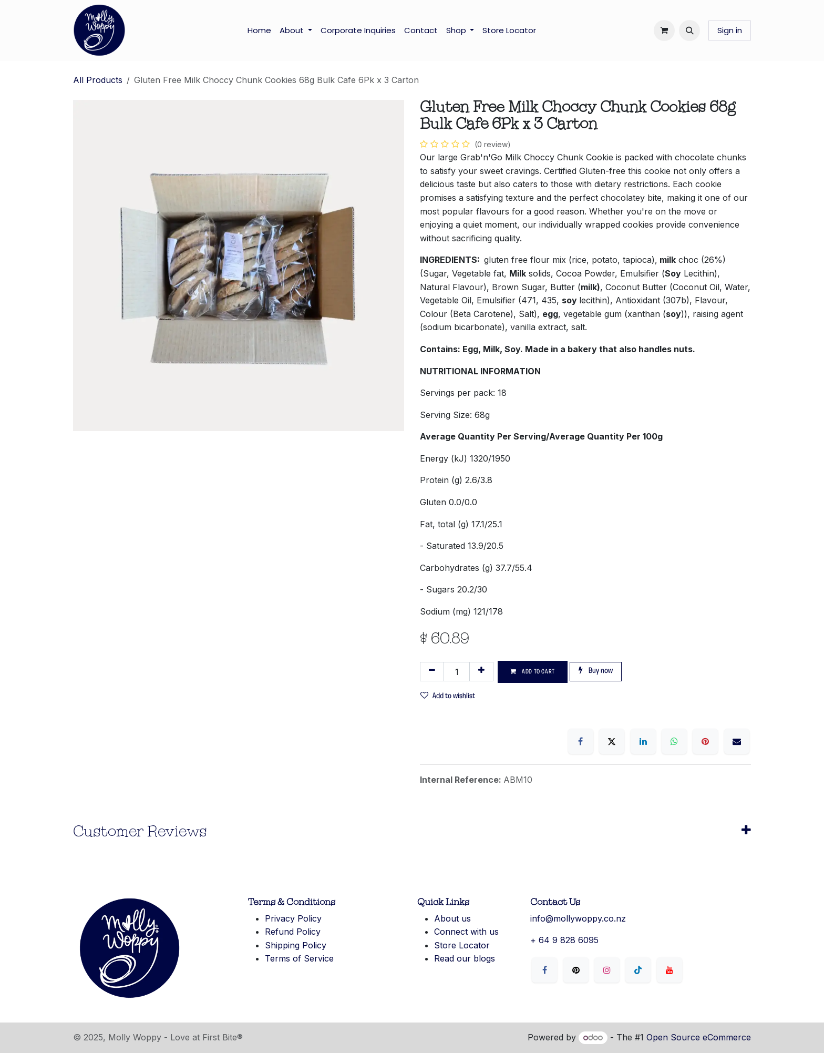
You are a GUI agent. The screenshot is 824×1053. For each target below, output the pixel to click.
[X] (611, 741)
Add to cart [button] (532, 671)
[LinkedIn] (643, 741)
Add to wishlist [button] (447, 695)
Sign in (729, 30)
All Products (97, 80)
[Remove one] (432, 671)
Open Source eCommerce (698, 1037)
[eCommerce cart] (664, 30)
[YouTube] (669, 970)
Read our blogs (464, 958)
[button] (689, 30)
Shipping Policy (295, 945)
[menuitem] (259, 30)
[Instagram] (607, 970)
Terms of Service (299, 958)
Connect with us (466, 931)
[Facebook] (580, 741)
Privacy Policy (293, 918)
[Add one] (481, 671)
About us (452, 918)
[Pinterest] (705, 741)
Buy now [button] (596, 670)
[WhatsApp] (674, 741)
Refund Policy (293, 931)
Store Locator (462, 945)
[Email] (736, 741)
